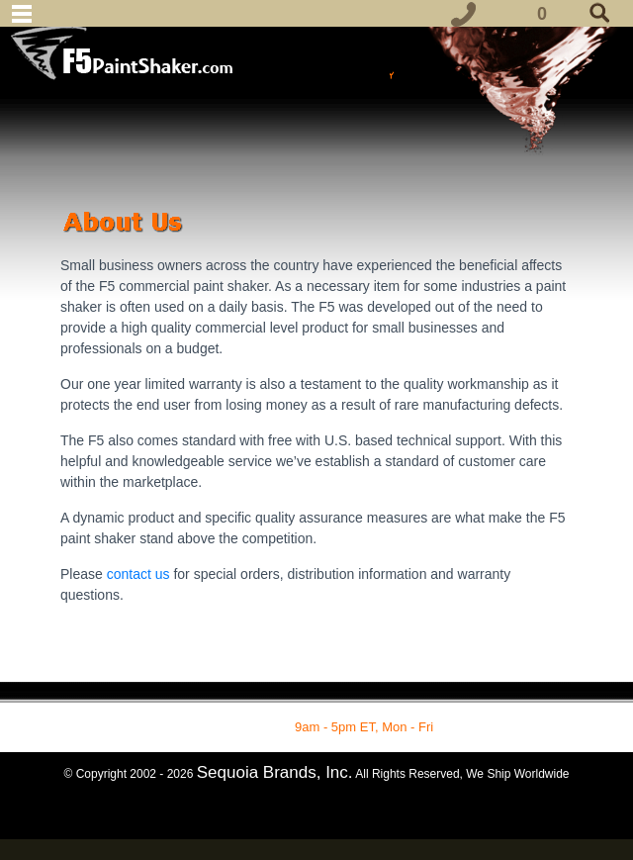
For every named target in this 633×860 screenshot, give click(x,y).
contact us (140, 574)
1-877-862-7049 (246, 726)
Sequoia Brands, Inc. (275, 772)
